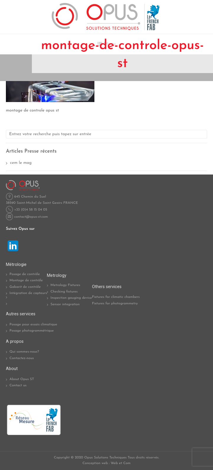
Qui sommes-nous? (24, 351)
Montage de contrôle (26, 280)
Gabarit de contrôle (25, 287)
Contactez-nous (21, 358)
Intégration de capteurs (28, 293)
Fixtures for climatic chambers (116, 297)
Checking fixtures (64, 291)
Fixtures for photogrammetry (115, 303)
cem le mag (21, 163)
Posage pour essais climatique (33, 324)
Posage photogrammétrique (31, 330)
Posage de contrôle (24, 274)
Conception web (95, 463)
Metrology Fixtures (65, 285)
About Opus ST (21, 379)
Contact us (18, 385)
